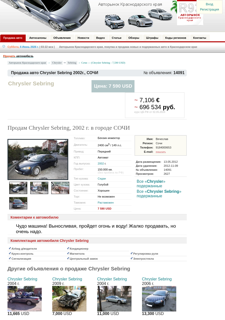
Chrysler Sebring (22, 279)
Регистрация (209, 9)
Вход (209, 4)
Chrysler (57, 62)
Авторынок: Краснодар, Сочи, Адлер (100, 16)
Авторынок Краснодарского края (27, 62)
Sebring (72, 62)
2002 (101, 163)
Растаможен (106, 202)
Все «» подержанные (151, 183)
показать (161, 151)
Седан (102, 178)
